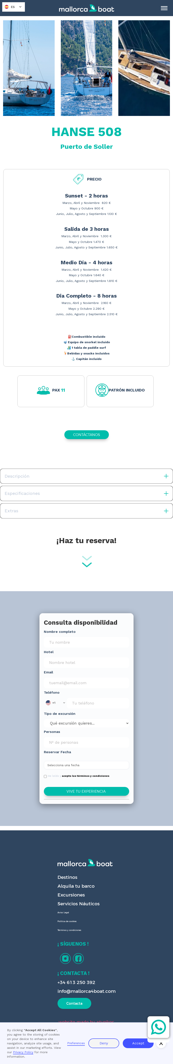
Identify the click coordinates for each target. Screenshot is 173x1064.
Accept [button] (138, 1043)
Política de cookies (67, 921)
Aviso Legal (63, 912)
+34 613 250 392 (76, 982)
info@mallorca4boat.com (87, 991)
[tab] (82, 113)
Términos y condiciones (69, 930)
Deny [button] (104, 1043)
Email (48, 672)
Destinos (67, 877)
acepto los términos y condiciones (85, 775)
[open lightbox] (29, 68)
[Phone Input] (98, 703)
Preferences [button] (76, 1043)
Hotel (49, 652)
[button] (55, 702)
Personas (52, 732)
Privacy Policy (23, 1052)
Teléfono (52, 692)
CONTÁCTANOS (86, 435)
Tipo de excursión (59, 714)
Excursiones (71, 894)
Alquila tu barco (76, 886)
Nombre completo (60, 632)
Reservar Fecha (57, 752)
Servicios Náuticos (79, 903)
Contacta (74, 1003)
